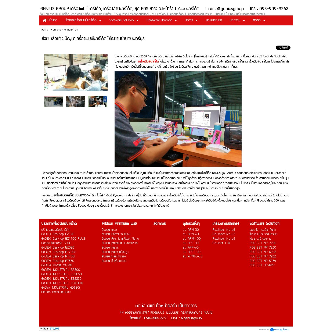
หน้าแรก (45, 30)
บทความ (57, 30)
